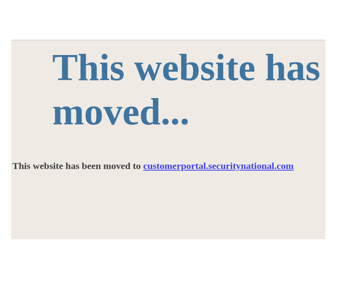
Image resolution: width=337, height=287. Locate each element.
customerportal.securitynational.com (218, 166)
